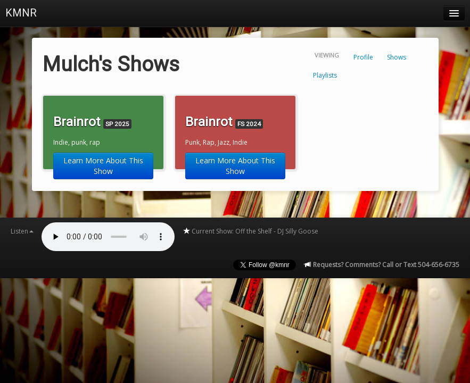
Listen (22, 231)
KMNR (21, 12)
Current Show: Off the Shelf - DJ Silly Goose (250, 231)
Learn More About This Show (103, 165)
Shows (396, 57)
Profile (363, 57)
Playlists (325, 75)
